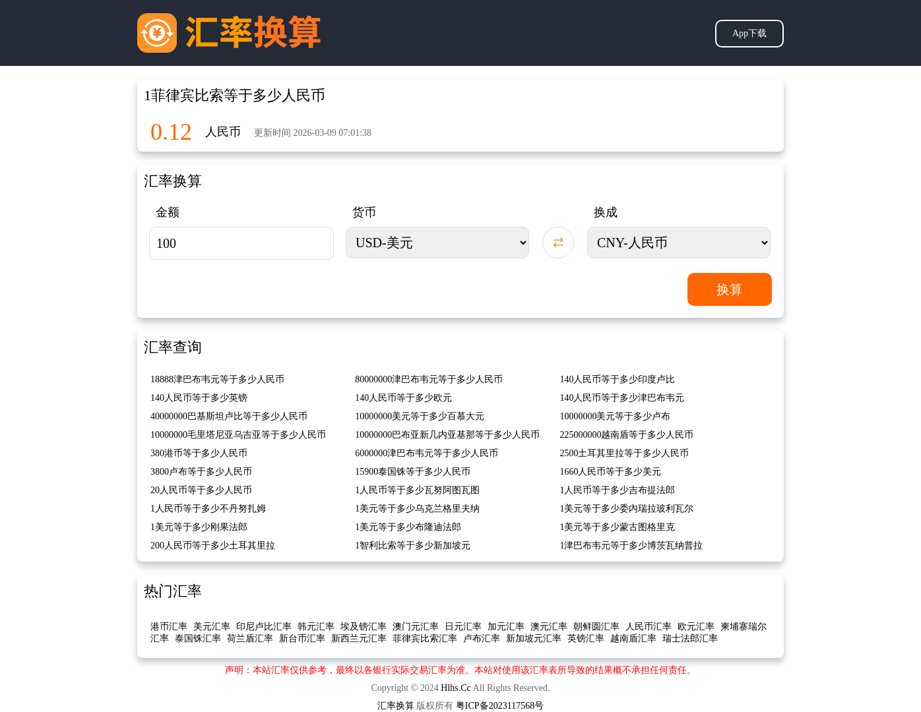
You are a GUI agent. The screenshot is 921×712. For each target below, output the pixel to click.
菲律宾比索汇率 (425, 638)
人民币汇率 (648, 627)
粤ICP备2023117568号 (500, 706)
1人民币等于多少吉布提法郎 (617, 490)
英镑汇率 (585, 638)
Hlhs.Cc (456, 688)
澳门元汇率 (416, 627)
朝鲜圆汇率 (596, 627)
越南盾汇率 (633, 638)
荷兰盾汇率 (250, 638)
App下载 (749, 33)
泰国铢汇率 (198, 638)
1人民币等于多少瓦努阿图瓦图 (417, 490)
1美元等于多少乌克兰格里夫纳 (417, 509)
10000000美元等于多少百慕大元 (419, 416)
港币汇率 (168, 627)
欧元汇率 (696, 627)
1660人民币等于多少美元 (610, 472)
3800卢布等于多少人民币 (201, 472)
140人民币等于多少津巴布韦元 (621, 398)
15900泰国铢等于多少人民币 (412, 472)
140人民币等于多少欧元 (403, 398)
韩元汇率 (316, 627)
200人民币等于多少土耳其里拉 (212, 545)
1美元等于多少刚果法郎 (198, 527)
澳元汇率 (548, 627)
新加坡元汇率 (533, 638)
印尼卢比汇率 (264, 627)
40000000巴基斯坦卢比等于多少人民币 (228, 416)
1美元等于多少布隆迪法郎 (408, 527)
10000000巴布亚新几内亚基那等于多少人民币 (447, 435)
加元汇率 (506, 627)
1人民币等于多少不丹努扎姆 (208, 509)
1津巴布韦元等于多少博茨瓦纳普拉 (631, 545)
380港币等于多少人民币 (198, 453)
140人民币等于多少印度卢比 (617, 379)
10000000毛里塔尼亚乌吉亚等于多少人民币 (238, 435)
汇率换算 (395, 706)
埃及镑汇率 (363, 627)
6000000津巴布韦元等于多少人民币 (426, 453)
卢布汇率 (481, 638)
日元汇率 (463, 627)
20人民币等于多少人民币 (201, 490)
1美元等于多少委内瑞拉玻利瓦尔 (626, 509)
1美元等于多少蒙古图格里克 (617, 527)
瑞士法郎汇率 (690, 638)
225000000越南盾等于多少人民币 (626, 435)
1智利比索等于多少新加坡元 (412, 545)
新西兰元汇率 (359, 638)
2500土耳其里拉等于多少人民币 (624, 453)
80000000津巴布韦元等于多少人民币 (429, 379)
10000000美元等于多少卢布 (614, 416)
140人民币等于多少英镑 (198, 398)
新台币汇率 (302, 638)
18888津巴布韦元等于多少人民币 (217, 379)
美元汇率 (211, 627)
